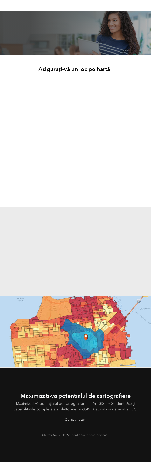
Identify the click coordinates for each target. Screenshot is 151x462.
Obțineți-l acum (75, 419)
